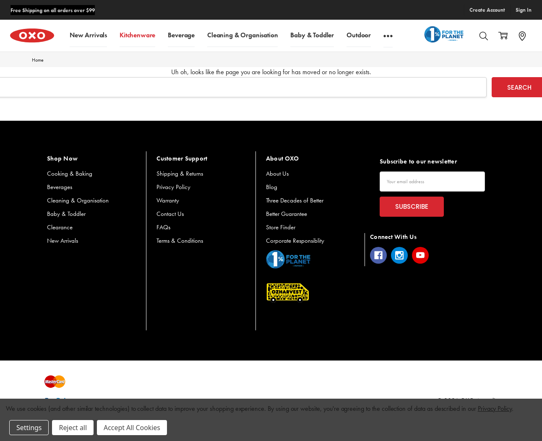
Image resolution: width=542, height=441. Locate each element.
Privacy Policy (173, 187)
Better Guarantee (286, 214)
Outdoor (359, 34)
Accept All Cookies (132, 427)
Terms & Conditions (179, 240)
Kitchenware (137, 34)
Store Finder (280, 227)
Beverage (181, 34)
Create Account (487, 9)
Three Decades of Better (294, 200)
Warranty (167, 200)
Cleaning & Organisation (242, 34)
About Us (277, 173)
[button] (288, 259)
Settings (29, 427)
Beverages (59, 187)
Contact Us (170, 214)
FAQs (163, 227)
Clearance (60, 227)
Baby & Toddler (312, 34)
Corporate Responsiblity (295, 240)
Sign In (524, 9)
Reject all (72, 427)
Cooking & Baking (69, 173)
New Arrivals (88, 34)
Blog (271, 187)
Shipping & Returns (179, 173)
